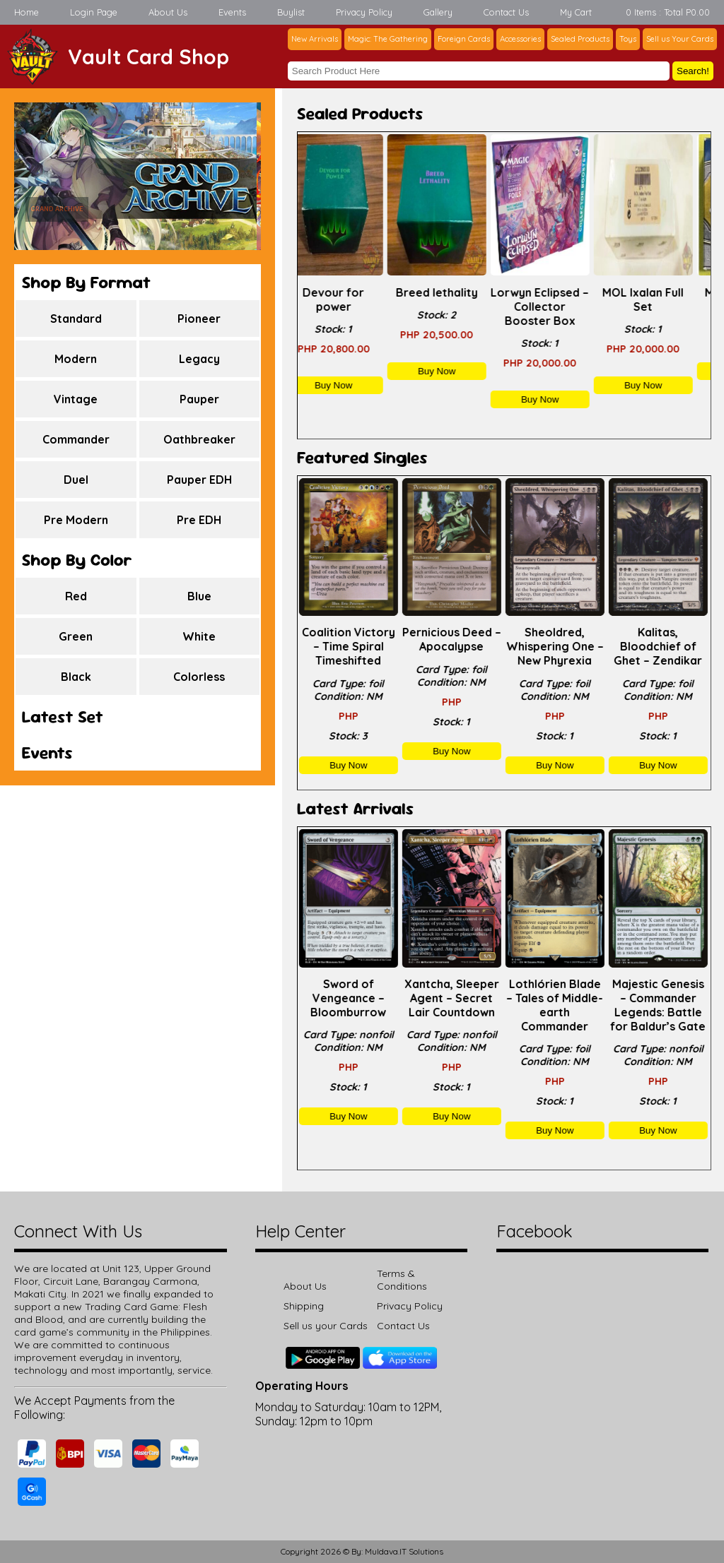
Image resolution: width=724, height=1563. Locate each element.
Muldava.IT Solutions (404, 1551)
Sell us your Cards (326, 1325)
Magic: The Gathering (388, 39)
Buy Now (349, 385)
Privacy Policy (364, 12)
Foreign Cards (464, 39)
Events (232, 12)
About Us (167, 12)
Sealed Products (580, 39)
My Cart (576, 12)
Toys (627, 39)
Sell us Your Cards (679, 39)
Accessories (520, 39)
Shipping (304, 1306)
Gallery (438, 12)
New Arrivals (314, 39)
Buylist (291, 12)
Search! (693, 71)
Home (26, 12)
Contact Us (506, 12)
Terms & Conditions (402, 1279)
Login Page (93, 12)
